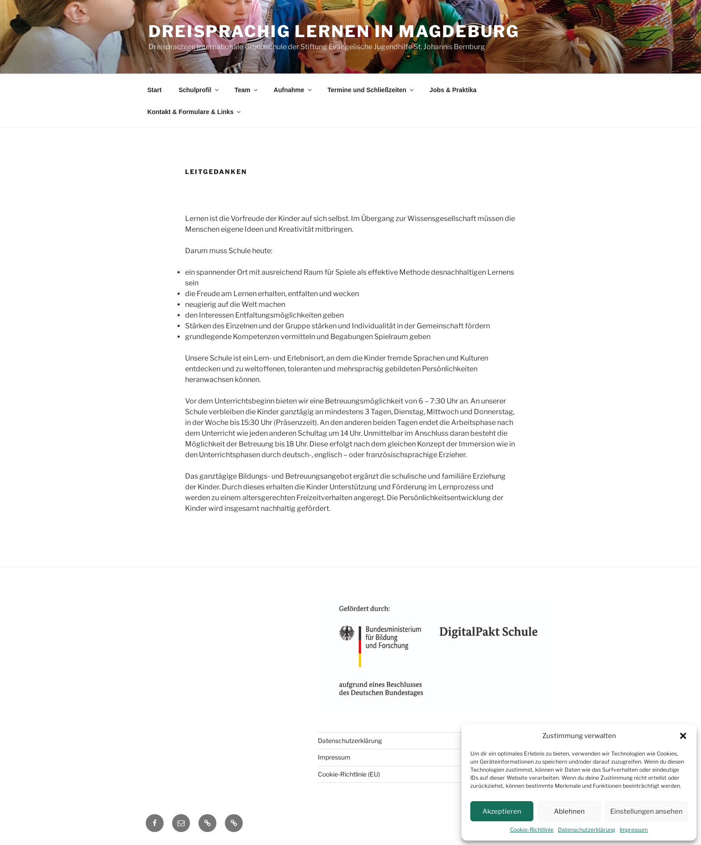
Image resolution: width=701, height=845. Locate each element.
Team (247, 89)
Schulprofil (199, 89)
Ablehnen (569, 811)
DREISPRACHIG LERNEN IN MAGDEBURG (333, 31)
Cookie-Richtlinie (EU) (349, 774)
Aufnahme (293, 89)
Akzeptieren (501, 811)
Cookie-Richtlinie (531, 829)
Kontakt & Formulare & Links (195, 111)
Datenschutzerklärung (586, 829)
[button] (683, 735)
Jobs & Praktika (453, 89)
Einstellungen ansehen (646, 811)
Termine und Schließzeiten (371, 89)
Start (155, 89)
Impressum (634, 829)
